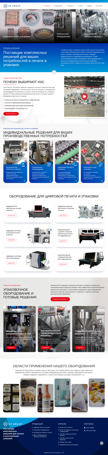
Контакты (99, 6)
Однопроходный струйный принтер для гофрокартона (65, 257)
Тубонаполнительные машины (88, 332)
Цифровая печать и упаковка (16, 36)
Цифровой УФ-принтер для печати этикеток (13, 208)
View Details (11, 215)
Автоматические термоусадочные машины (50, 333)
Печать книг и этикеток (11, 410)
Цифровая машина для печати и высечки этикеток (66, 208)
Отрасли (62, 424)
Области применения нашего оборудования (54, 366)
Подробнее (11, 347)
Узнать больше (10, 113)
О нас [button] (80, 6)
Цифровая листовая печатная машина (13, 257)
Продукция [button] (58, 6)
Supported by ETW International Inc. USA (54, 452)
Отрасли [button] (70, 6)
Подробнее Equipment (59, 299)
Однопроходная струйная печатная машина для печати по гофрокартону (65, 233)
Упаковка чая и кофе (79, 410)
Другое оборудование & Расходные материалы (40, 435)
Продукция (37, 424)
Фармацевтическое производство (97, 403)
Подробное (11, 240)
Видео (89, 6)
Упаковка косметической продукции (62, 403)
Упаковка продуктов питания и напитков (45, 409)
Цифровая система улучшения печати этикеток (13, 233)
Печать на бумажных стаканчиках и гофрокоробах (28, 403)
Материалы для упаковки (90, 168)
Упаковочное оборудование (63, 35)
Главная (47, 6)
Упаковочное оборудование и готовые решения (19, 293)
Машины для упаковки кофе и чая (18, 332)
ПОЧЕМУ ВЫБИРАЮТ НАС (23, 82)
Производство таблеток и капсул (92, 35)
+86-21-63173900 (91, 430)
